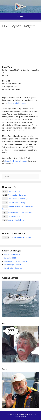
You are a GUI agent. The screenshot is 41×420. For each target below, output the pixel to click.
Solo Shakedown (15, 191)
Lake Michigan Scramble (13, 265)
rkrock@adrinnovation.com (16, 161)
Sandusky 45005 (14, 216)
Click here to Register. (16, 103)
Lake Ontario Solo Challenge (18, 199)
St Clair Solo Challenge (16, 220)
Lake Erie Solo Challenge (16, 203)
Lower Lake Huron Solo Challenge (20, 212)
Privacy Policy (20, 416)
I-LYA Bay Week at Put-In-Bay (20, 237)
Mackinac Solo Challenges (17, 195)
